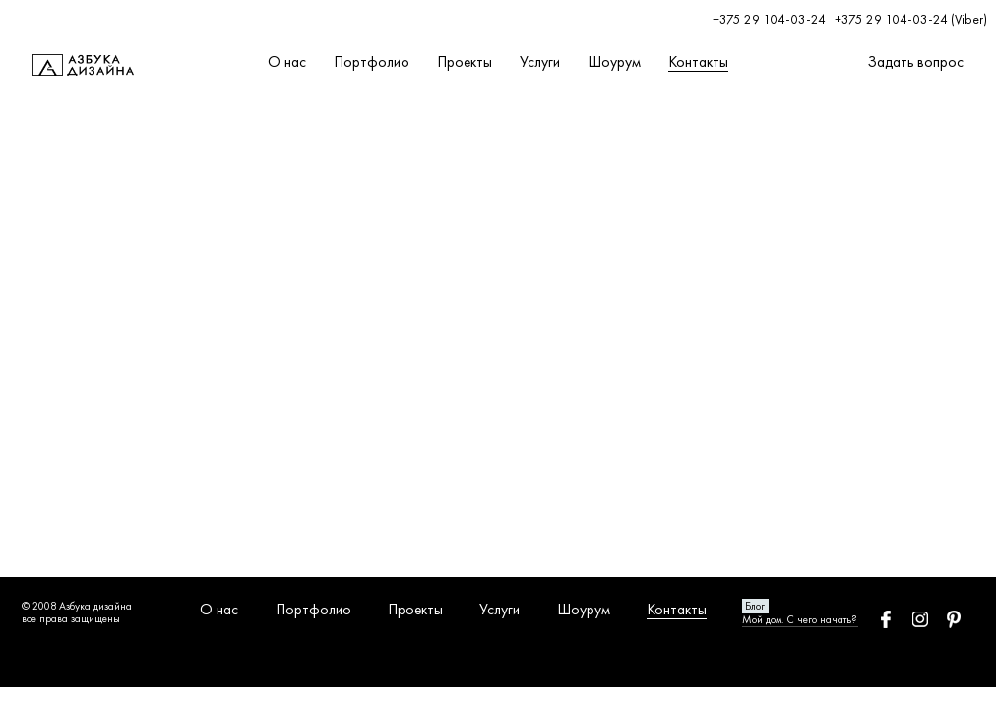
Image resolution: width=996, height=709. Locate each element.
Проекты (464, 62)
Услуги (540, 62)
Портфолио (371, 62)
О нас (287, 62)
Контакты (698, 62)
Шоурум (614, 62)
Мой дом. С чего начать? (799, 619)
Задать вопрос (916, 62)
